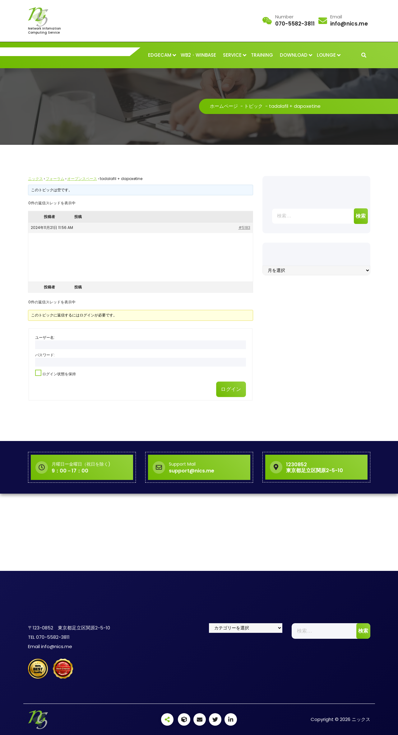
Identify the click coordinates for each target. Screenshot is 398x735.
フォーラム (55, 178)
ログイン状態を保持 (59, 374)
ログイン (231, 389)
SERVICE (232, 55)
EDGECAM (159, 55)
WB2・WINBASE (198, 55)
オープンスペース (82, 178)
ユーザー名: (45, 337)
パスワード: (45, 355)
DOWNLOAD (294, 55)
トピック (253, 106)
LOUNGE (326, 55)
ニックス (35, 178)
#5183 (244, 227)
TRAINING (262, 55)
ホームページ (224, 106)
